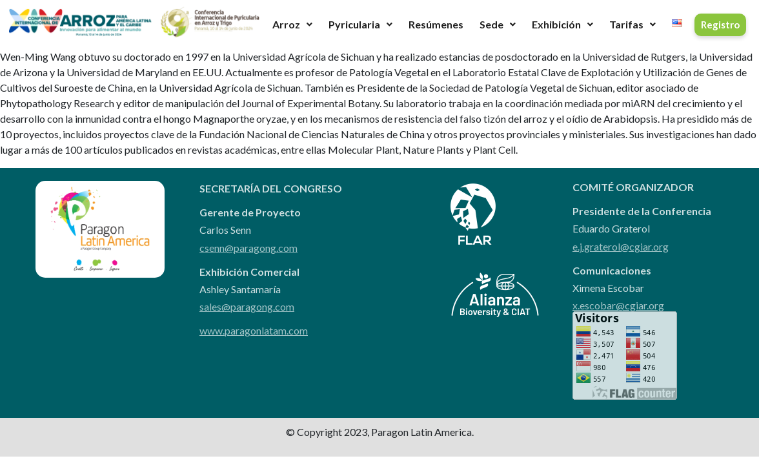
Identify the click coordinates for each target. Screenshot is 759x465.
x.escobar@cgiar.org (618, 305)
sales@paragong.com (246, 306)
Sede (498, 24)
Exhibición (562, 24)
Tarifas (632, 24)
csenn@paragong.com (248, 248)
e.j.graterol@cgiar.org (620, 246)
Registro (720, 24)
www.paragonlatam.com (253, 330)
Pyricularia (360, 24)
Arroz (292, 24)
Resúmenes (436, 24)
